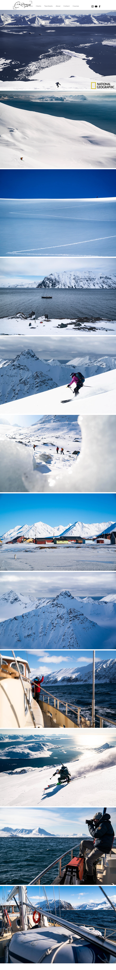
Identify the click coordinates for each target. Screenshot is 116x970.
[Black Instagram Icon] (92, 6)
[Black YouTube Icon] (96, 6)
